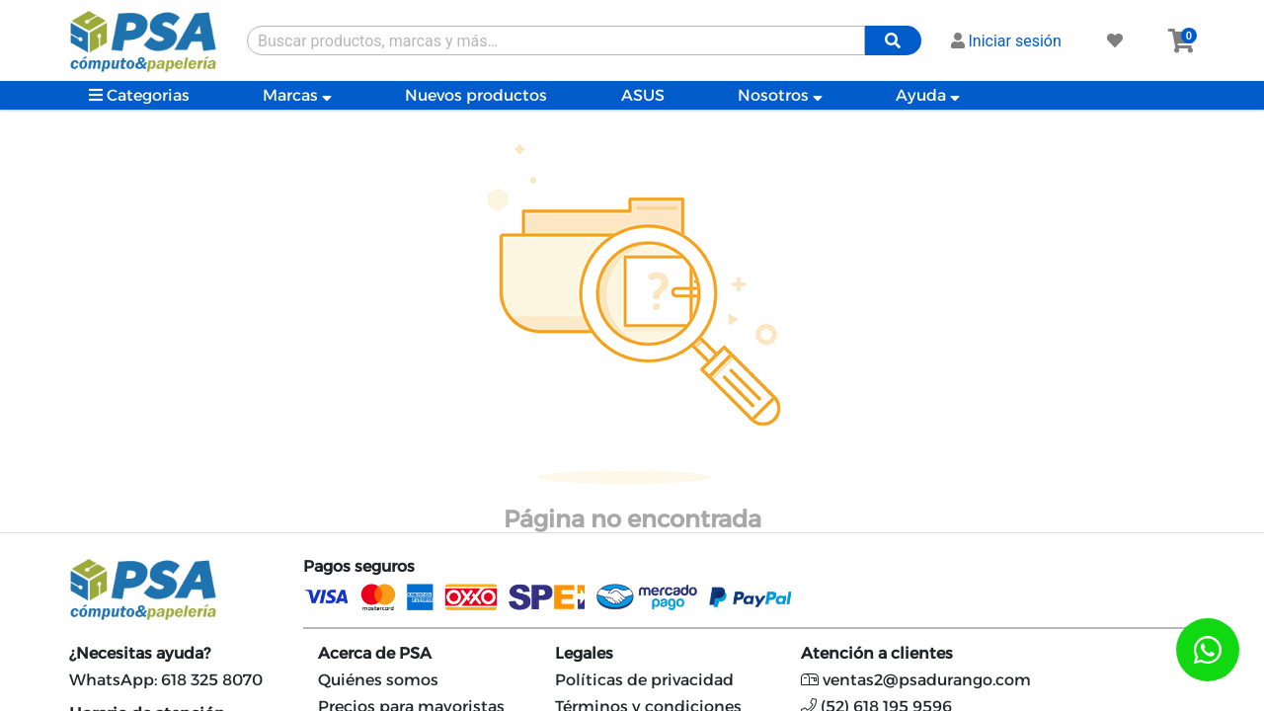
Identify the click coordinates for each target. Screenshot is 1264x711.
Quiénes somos (378, 680)
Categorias (139, 95)
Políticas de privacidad (644, 680)
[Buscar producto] (556, 40)
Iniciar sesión (1006, 41)
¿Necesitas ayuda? (139, 653)
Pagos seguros (359, 566)
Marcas (297, 95)
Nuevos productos (476, 95)
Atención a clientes (877, 653)
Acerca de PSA (375, 653)
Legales (584, 653)
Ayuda (928, 95)
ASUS (643, 95)
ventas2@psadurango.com (916, 680)
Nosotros (780, 95)
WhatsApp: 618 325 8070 (166, 680)
